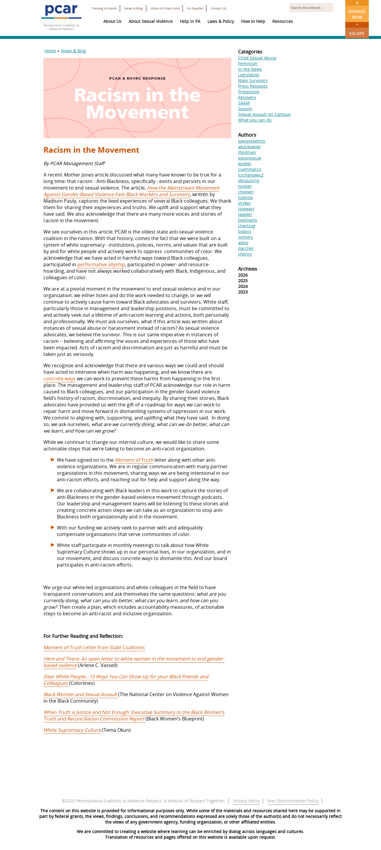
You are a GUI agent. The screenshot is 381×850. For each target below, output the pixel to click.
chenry (245, 254)
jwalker (245, 214)
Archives (247, 269)
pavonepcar (250, 158)
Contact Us (218, 8)
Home (50, 50)
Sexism (245, 108)
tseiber (245, 186)
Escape (357, 29)
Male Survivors (253, 80)
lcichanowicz (250, 175)
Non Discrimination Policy (292, 801)
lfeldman (247, 152)
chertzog (246, 225)
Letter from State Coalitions (94, 647)
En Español (195, 8)
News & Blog (133, 8)
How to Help (253, 21)
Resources (282, 21)
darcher (246, 248)
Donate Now (357, 10)
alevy (243, 242)
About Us (112, 21)
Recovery (247, 97)
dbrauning (248, 180)
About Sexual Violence (151, 21)
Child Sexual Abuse (257, 58)
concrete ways (59, 378)
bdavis (244, 231)
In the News (250, 69)
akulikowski (249, 146)
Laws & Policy (220, 21)
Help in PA (190, 21)
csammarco (249, 169)
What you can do (254, 120)
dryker (244, 203)
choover (246, 192)
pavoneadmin (252, 141)
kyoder (245, 163)
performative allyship (101, 264)
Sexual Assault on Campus (264, 114)
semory (245, 237)
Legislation (249, 75)
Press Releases (253, 86)
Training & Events (104, 8)
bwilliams (247, 220)
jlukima (245, 197)
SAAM (244, 103)
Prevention (249, 91)
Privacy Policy (246, 801)
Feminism (247, 63)
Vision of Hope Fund (165, 8)
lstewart (246, 209)
